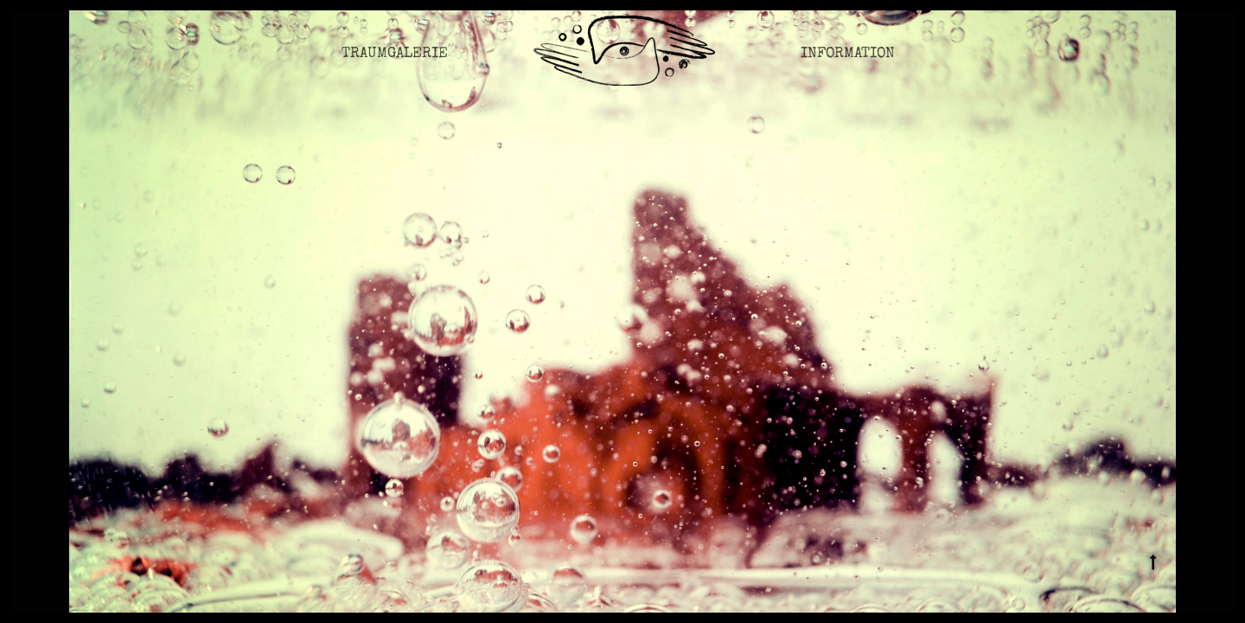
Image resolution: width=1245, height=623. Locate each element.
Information (848, 64)
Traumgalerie (395, 64)
